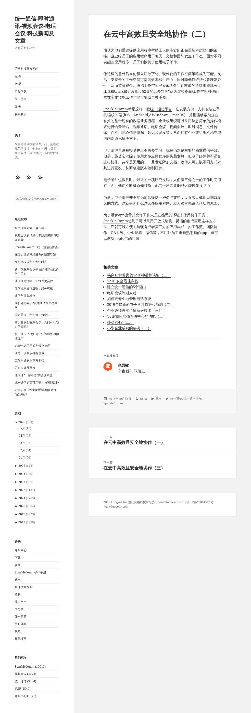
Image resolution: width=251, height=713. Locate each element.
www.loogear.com (115, 507)
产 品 (18, 84)
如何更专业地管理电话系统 (129, 298)
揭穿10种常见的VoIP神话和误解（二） (139, 274)
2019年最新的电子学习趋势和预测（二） (140, 304)
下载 (18, 558)
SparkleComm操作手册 (30, 572)
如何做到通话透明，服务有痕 (34, 288)
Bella (143, 399)
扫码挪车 (20, 638)
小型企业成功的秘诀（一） (129, 327)
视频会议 (177, 126)
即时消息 (195, 126)
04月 (22, 435)
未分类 (19, 609)
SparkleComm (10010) (30, 666)
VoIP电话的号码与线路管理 (32, 346)
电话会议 (158, 126)
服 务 (18, 76)
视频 (18, 631)
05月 (22, 428)
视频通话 (140, 126)
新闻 (18, 565)
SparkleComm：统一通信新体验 (36, 247)
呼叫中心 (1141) (25, 696)
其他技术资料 (23, 587)
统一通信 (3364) (25, 681)
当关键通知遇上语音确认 (31, 228)
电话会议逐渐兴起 (122, 292)
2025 (21, 466)
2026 (21, 422)
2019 (21, 514)
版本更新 (20, 616)
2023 (21, 482)
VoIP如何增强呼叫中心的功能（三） (137, 316)
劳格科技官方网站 (26, 68)
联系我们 (20, 114)
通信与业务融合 (25, 296)
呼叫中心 (20, 550)
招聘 (18, 594)
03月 (22, 443)
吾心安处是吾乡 (25, 368)
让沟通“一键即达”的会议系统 (33, 375)
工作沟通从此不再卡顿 (29, 360)
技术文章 (20, 602)
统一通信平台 (161, 108)
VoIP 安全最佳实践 (122, 280)
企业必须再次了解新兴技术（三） (134, 310)
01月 (22, 457)
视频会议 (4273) (25, 674)
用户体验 (20, 624)
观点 (18, 580)
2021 (21, 498)
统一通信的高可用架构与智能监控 (37, 382)
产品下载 (20, 91)
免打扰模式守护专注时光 (31, 262)
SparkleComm (115, 108)
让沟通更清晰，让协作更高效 (34, 281)
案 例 (18, 106)
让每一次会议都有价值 (29, 353)
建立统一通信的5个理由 (126, 286)
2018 (21, 522)
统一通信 (176, 399)
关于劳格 (20, 99)
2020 (21, 506)
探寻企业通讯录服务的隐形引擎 (35, 254)
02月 (22, 450)
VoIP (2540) (22, 689)
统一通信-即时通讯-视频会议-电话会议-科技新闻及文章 (35, 29)
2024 (21, 474)
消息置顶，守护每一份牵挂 (32, 315)
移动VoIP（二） (120, 322)
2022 (21, 490)
